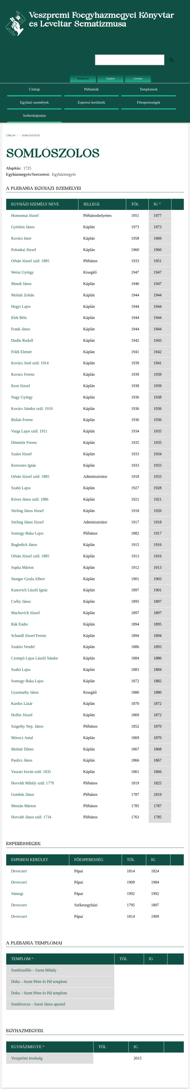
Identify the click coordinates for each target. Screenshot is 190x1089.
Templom (22, 959)
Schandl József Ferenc (29, 635)
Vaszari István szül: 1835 (31, 772)
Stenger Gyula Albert (28, 579)
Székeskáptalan (34, 115)
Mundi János (21, 284)
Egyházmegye (28, 1047)
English (110, 78)
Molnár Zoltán (22, 295)
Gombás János (22, 794)
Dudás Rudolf (22, 340)
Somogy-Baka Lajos (27, 533)
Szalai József (21, 454)
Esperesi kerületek (91, 102)
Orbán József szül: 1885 (30, 261)
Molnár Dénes (22, 749)
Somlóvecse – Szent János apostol (38, 1004)
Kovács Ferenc (23, 374)
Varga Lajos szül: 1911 (29, 431)
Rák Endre (19, 624)
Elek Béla (19, 317)
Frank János (20, 329)
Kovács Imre (21, 238)
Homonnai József (25, 215)
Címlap (34, 89)
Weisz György (22, 272)
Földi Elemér (21, 352)
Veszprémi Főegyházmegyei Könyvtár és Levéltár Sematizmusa (101, 19)
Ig (158, 204)
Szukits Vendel (23, 647)
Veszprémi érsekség (27, 1058)
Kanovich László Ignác (29, 590)
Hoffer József (21, 715)
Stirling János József (27, 511)
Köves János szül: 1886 (29, 499)
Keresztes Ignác (23, 465)
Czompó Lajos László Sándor (34, 658)
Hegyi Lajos (21, 306)
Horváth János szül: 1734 (31, 817)
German (138, 78)
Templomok (148, 89)
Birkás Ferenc (22, 420)
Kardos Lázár (22, 703)
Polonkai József (23, 250)
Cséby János (21, 601)
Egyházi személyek (34, 102)
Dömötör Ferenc (24, 442)
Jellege (91, 204)
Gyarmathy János (25, 692)
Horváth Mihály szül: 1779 (32, 783)
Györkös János (23, 227)
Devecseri (19, 871)
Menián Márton (23, 806)
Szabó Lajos (21, 488)
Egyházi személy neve (35, 204)
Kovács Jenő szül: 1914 (30, 363)
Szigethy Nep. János (27, 726)
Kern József (20, 386)
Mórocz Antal (22, 738)
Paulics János (21, 760)
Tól (135, 204)
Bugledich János (24, 545)
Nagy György (22, 397)
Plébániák (91, 89)
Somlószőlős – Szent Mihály (34, 970)
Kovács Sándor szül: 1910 (32, 408)
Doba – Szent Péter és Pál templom (39, 981)
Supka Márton (22, 567)
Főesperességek (148, 102)
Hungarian (83, 78)
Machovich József (25, 613)
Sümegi (17, 893)
